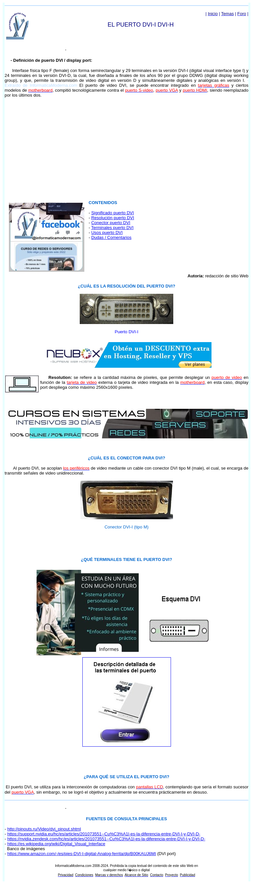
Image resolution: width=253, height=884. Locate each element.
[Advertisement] (126, 149)
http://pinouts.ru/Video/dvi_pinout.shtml (44, 828)
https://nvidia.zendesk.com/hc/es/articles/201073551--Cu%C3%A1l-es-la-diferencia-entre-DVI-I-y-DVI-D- (106, 838)
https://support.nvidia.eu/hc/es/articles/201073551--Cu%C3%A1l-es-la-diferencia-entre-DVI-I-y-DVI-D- (103, 833)
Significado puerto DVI (112, 212)
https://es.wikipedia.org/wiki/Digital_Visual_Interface (56, 843)
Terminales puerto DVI (112, 227)
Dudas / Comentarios (111, 237)
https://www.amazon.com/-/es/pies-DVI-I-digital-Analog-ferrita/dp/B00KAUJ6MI (81, 853)
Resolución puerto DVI (112, 217)
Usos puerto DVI (107, 232)
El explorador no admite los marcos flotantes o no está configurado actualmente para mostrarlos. (47, 236)
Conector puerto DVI (110, 222)
